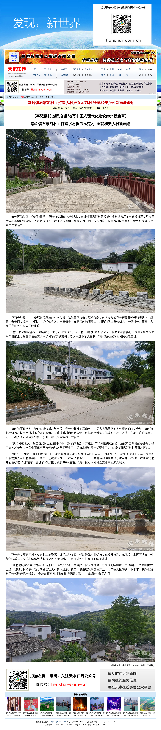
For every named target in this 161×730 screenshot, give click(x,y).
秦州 (47, 97)
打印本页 (102, 108)
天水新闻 (39, 97)
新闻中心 (30, 97)
